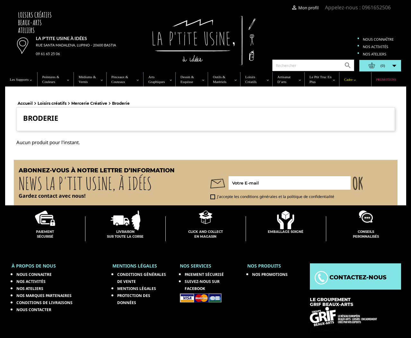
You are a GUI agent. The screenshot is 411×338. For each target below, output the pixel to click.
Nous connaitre (34, 274)
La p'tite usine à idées (61, 38)
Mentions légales (136, 288)
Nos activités (375, 46)
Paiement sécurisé (204, 274)
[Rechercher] (313, 65)
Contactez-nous (351, 277)
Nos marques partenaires (44, 295)
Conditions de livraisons (44, 302)
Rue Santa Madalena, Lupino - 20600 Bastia (76, 45)
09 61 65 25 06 (48, 54)
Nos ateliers (374, 54)
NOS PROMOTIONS (270, 274)
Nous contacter (33, 309)
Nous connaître (378, 39)
